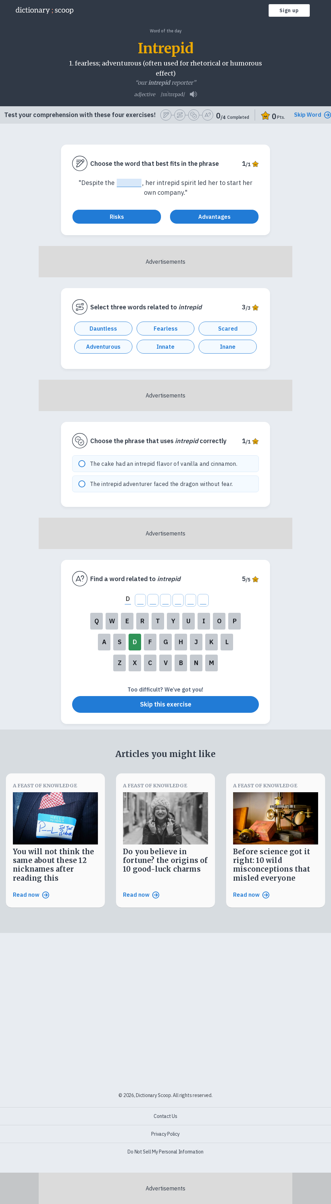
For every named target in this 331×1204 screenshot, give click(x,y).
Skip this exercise (165, 708)
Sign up (289, 10)
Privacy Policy (165, 1134)
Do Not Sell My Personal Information (165, 1152)
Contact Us (165, 1116)
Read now (31, 898)
